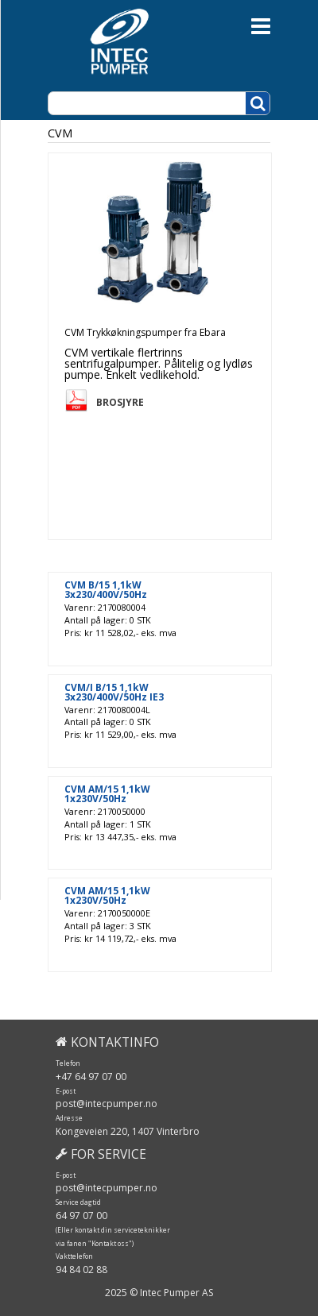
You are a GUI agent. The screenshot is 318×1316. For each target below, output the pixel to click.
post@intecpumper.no (106, 1103)
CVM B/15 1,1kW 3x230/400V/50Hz (105, 590)
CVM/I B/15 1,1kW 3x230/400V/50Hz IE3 (114, 692)
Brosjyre (120, 402)
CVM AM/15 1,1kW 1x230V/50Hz (107, 794)
